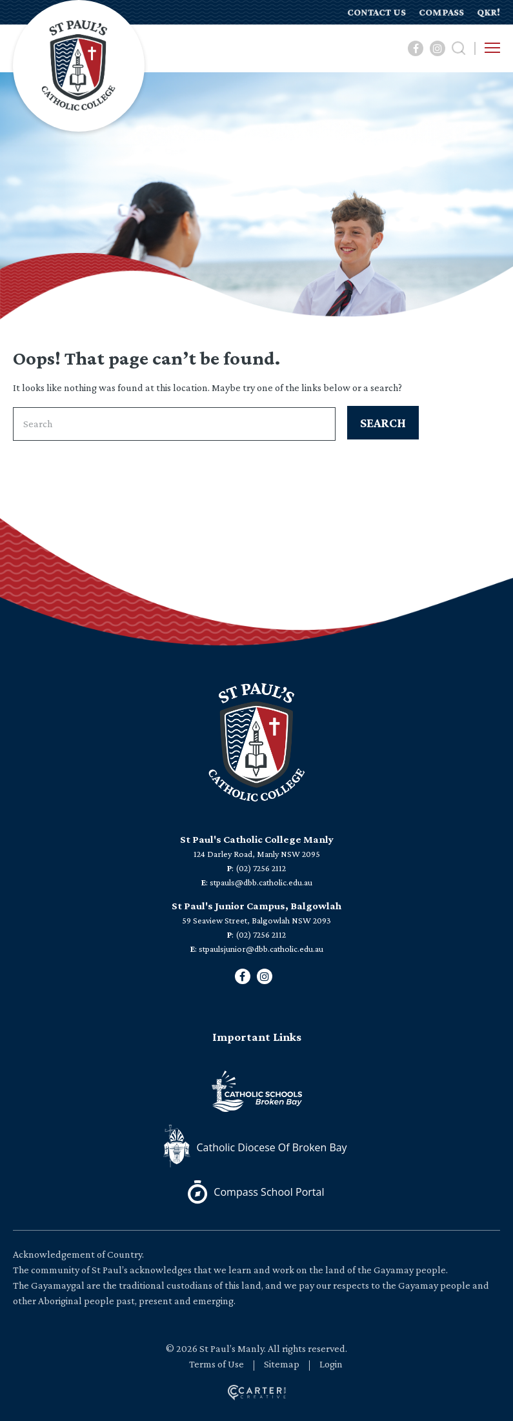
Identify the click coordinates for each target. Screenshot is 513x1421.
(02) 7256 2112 (261, 868)
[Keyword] (174, 424)
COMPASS (441, 12)
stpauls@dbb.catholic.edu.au (261, 882)
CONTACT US (376, 12)
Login (331, 1363)
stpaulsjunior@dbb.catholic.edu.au (261, 948)
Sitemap (281, 1363)
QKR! (488, 12)
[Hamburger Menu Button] (492, 48)
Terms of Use (216, 1363)
